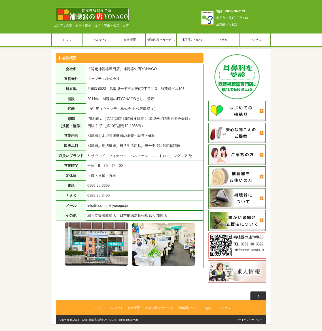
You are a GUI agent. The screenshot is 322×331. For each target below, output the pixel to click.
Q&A (223, 40)
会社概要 (129, 40)
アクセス (255, 40)
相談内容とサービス (161, 40)
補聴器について (192, 40)
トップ (67, 40)
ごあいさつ (98, 40)
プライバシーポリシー (249, 319)
